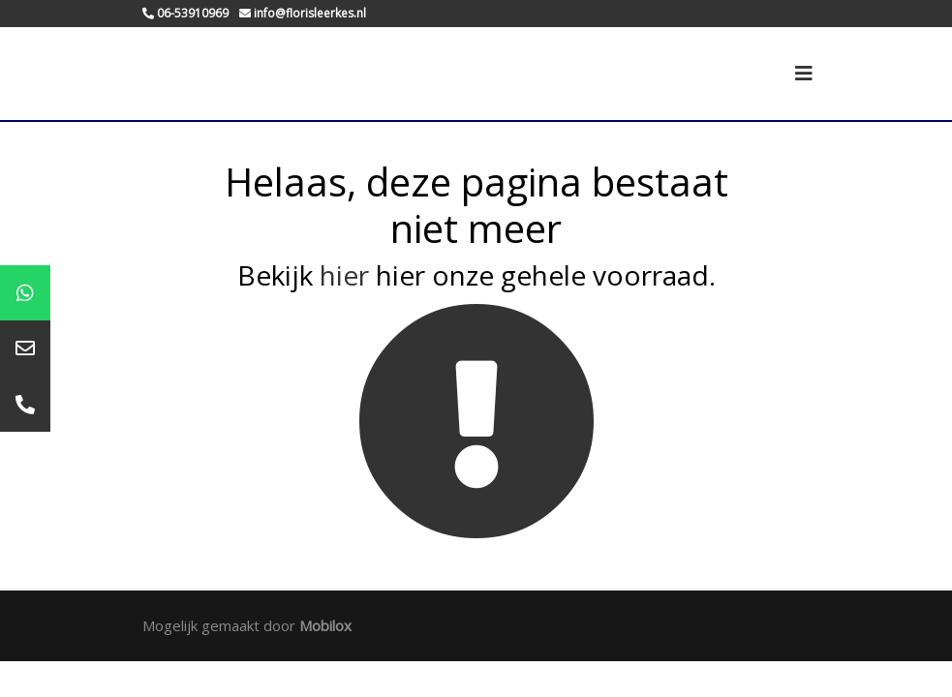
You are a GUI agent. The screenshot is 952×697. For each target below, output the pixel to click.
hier (344, 275)
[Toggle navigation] (804, 73)
